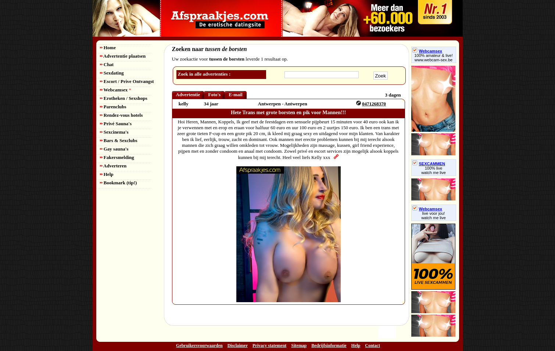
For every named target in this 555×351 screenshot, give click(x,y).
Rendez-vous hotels (121, 115)
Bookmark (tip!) (118, 182)
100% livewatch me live (433, 170)
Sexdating (112, 73)
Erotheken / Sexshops (123, 98)
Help (107, 174)
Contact (372, 345)
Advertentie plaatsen (123, 56)
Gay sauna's (114, 149)
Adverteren (113, 166)
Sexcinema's (114, 132)
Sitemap (299, 345)
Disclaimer (238, 345)
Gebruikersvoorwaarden (199, 345)
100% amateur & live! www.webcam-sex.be (433, 57)
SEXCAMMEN (428, 164)
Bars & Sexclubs (118, 140)
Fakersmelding (117, 157)
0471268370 (374, 103)
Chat (107, 64)
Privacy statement (269, 345)
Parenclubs (113, 106)
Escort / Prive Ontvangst (127, 81)
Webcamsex (115, 90)
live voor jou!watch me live (433, 215)
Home (108, 47)
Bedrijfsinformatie (328, 345)
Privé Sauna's (116, 123)
